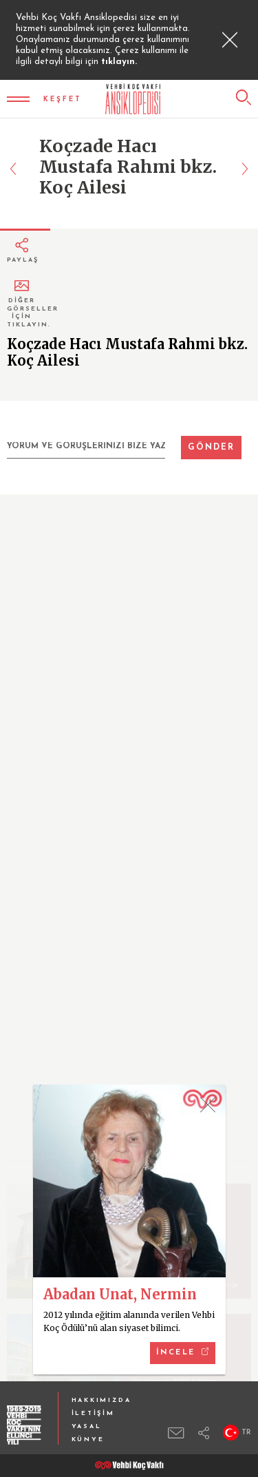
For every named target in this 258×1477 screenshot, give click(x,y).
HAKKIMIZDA (101, 1400)
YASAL (87, 1426)
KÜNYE (88, 1439)
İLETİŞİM (93, 1413)
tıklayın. (119, 61)
